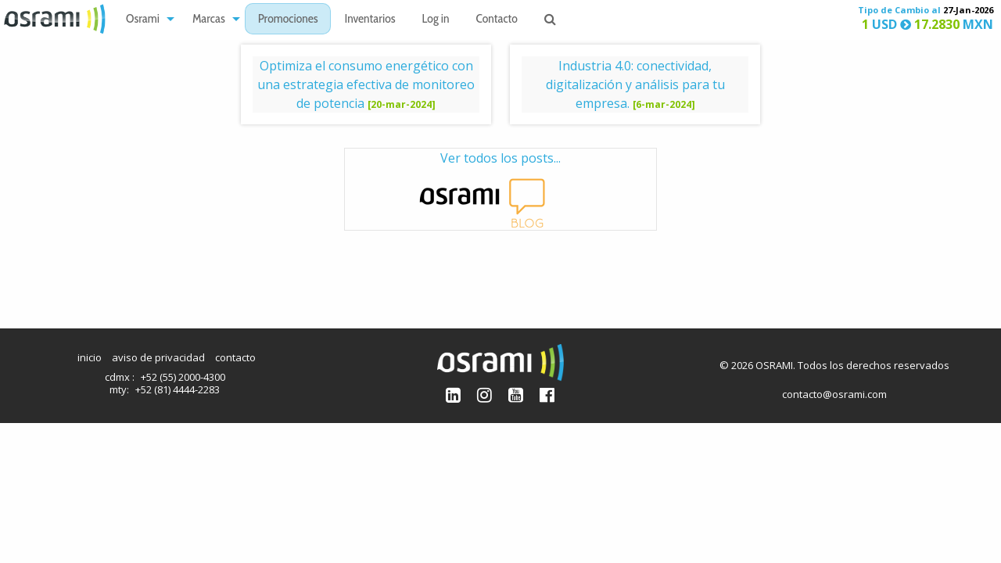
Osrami (143, 20)
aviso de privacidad (158, 357)
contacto (235, 357)
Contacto (497, 20)
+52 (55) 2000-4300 (183, 377)
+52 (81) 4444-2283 (177, 389)
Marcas (208, 20)
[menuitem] (146, 19)
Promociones (288, 20)
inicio (89, 357)
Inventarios (369, 20)
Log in (436, 20)
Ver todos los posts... (500, 189)
